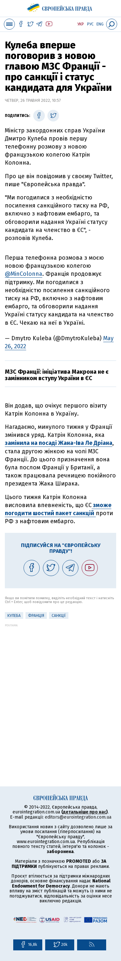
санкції (59, 615)
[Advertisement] (60, 687)
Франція (36, 615)
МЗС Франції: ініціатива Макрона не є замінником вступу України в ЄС (56, 375)
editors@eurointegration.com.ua (78, 817)
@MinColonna (23, 273)
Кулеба (14, 615)
